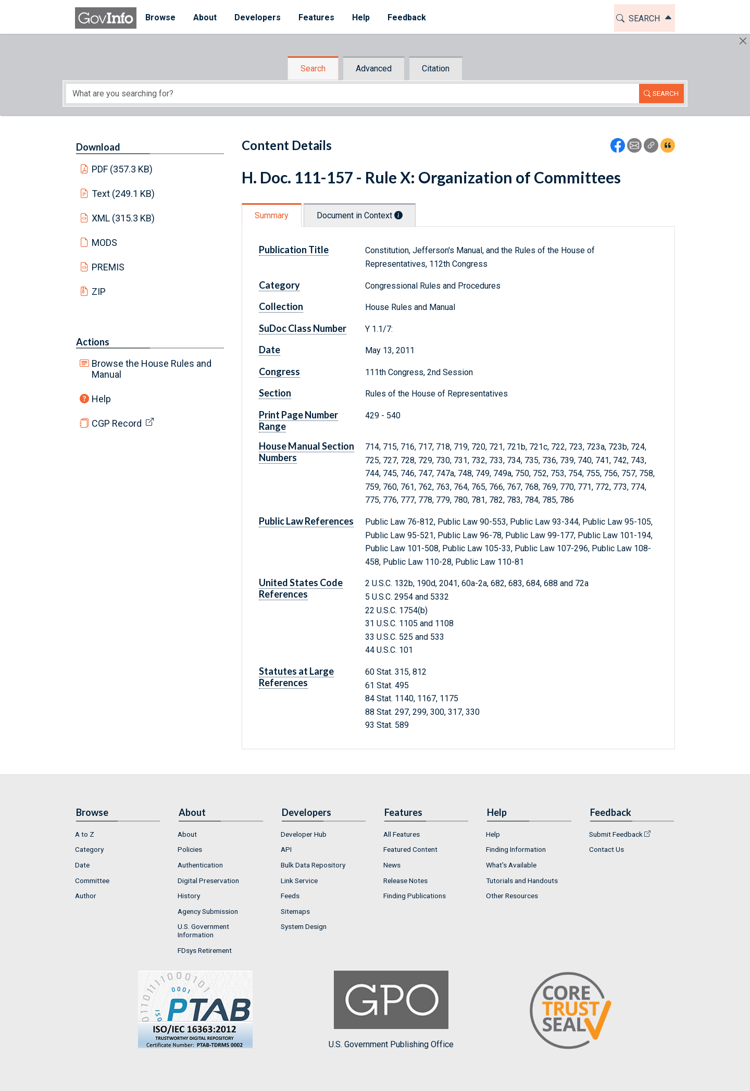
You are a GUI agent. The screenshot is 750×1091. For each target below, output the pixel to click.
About (187, 834)
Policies (190, 849)
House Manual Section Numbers (306, 451)
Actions (92, 342)
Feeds (290, 895)
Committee (92, 880)
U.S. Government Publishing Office (391, 1010)
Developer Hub (304, 834)
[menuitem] (160, 18)
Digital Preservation (208, 880)
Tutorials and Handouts (522, 880)
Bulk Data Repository (313, 865)
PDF (122, 169)
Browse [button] (160, 17)
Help (101, 398)
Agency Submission (208, 911)
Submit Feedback (616, 834)
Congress (279, 371)
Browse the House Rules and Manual (151, 369)
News (392, 865)
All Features (401, 834)
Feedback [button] (407, 17)
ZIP (99, 291)
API (286, 849)
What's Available (511, 865)
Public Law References (306, 521)
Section (275, 393)
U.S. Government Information (203, 930)
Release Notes (405, 880)
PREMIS (108, 267)
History (189, 895)
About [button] (205, 17)
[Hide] (743, 41)
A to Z (84, 834)
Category (279, 285)
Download (98, 147)
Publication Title (294, 249)
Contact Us (606, 849)
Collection (281, 306)
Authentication (200, 865)
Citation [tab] (435, 68)
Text (123, 193)
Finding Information (516, 849)
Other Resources (512, 895)
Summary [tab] (272, 215)
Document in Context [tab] (360, 215)
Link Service (299, 880)
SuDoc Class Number (302, 328)
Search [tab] (313, 68)
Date (269, 349)
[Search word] (352, 93)
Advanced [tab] (374, 68)
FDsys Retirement (205, 950)
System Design (304, 926)
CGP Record (117, 423)
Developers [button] (257, 17)
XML (123, 218)
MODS (104, 242)
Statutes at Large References (296, 676)
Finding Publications (414, 895)
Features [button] (316, 17)
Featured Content (410, 849)
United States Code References (301, 588)
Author (85, 895)
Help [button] (361, 17)
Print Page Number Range (298, 420)
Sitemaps (295, 911)
